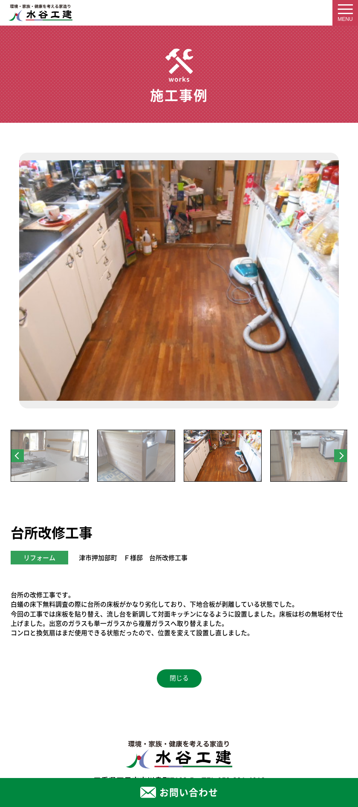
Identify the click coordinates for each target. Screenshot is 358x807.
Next (340, 455)
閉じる (179, 678)
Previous (17, 455)
